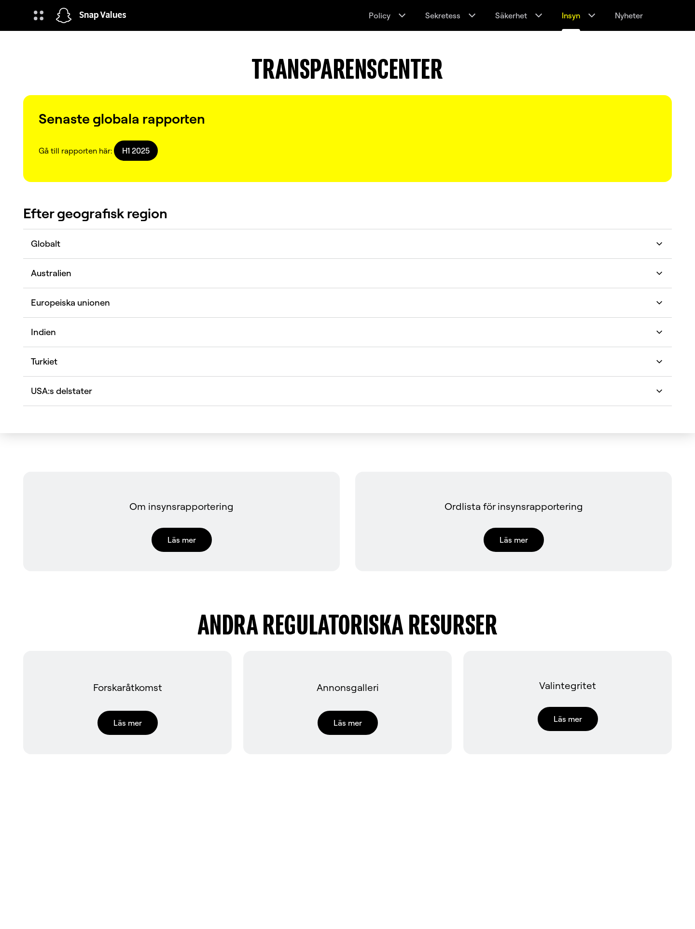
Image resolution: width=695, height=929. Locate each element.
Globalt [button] (347, 243)
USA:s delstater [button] (347, 390)
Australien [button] (347, 273)
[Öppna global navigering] (38, 15)
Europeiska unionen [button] (347, 302)
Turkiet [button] (347, 361)
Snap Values (102, 15)
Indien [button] (347, 332)
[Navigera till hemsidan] (63, 15)
